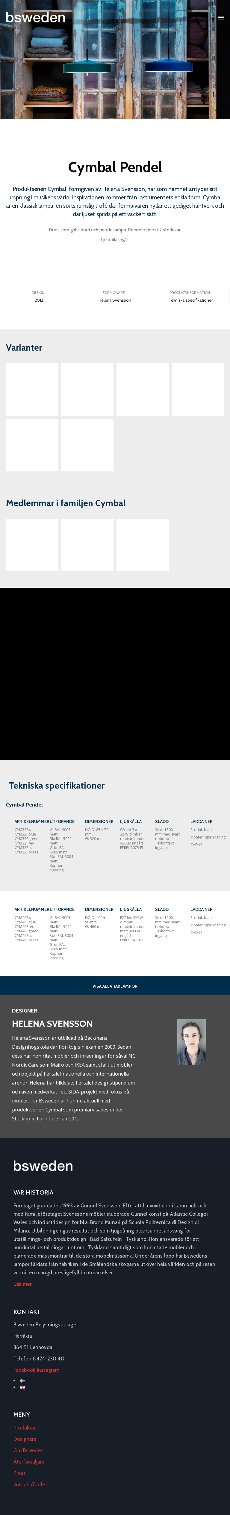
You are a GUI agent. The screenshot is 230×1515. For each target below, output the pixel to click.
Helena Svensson (115, 300)
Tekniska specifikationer (191, 300)
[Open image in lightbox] (32, 389)
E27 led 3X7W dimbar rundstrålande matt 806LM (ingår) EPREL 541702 (132, 929)
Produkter (24, 1428)
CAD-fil (196, 844)
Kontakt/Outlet (30, 1484)
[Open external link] (32, 545)
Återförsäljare (29, 1462)
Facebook (24, 1370)
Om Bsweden (28, 1450)
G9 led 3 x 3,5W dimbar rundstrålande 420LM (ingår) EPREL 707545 (132, 838)
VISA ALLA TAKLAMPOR (115, 986)
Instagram (48, 1370)
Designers (24, 1439)
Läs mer (22, 1284)
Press (19, 1473)
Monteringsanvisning (208, 837)
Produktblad (201, 829)
